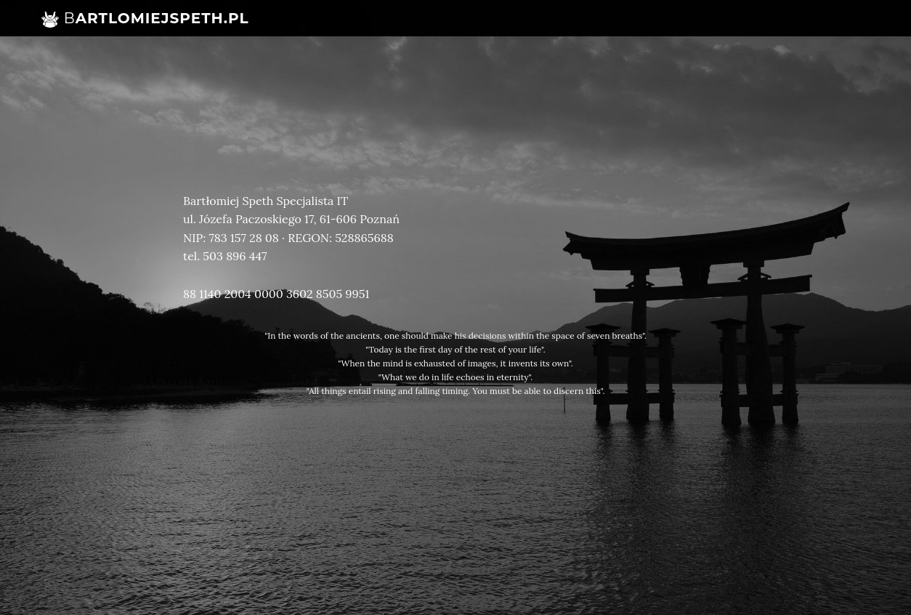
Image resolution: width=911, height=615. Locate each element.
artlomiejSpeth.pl (144, 32)
